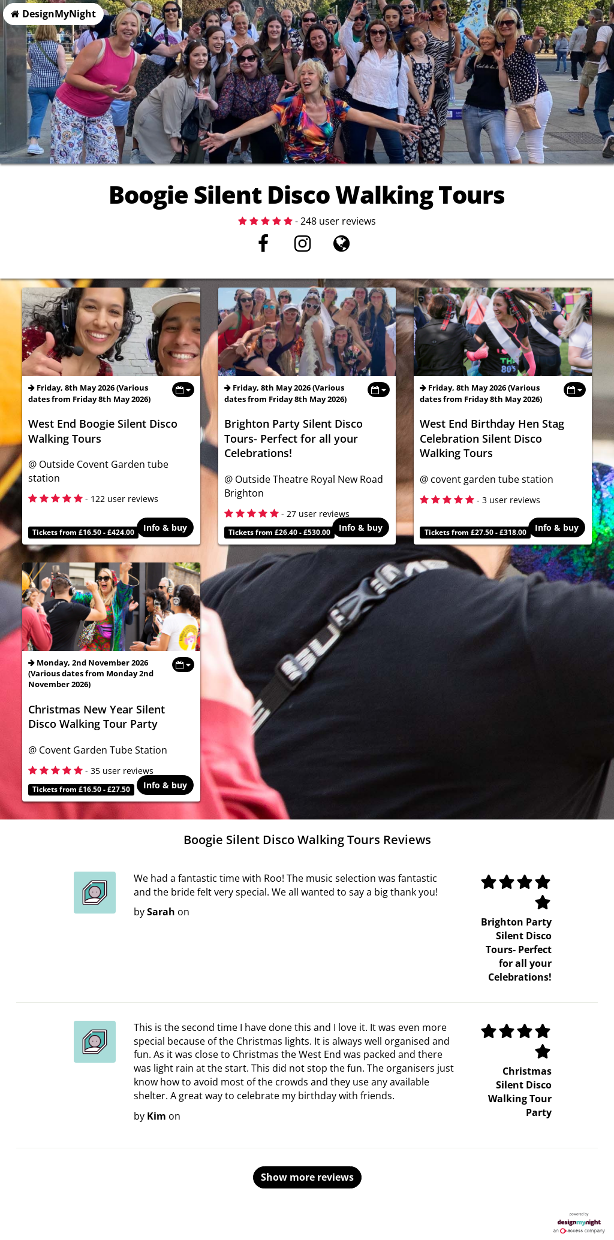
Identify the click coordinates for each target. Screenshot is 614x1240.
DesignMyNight (53, 13)
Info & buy (166, 528)
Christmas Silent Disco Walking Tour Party (520, 1091)
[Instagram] (302, 246)
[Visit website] (341, 246)
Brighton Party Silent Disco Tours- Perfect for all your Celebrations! (293, 438)
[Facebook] (263, 246)
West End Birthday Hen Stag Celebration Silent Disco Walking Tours (492, 438)
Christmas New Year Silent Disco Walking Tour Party (96, 716)
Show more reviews (307, 1177)
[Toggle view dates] (183, 389)
